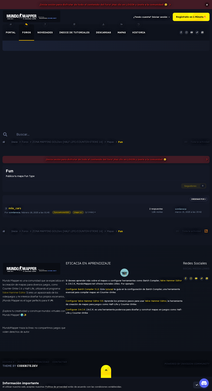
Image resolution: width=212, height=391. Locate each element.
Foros (26, 29)
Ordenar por (198, 200)
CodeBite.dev (27, 366)
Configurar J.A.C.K (75, 310)
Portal (11, 29)
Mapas (122, 29)
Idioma (8, 363)
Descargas (103, 29)
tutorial (109, 289)
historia (138, 29)
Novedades (45, 29)
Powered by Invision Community (187, 364)
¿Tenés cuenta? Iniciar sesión (151, 17)
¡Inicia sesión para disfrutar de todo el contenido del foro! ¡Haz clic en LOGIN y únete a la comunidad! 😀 (103, 4)
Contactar (60, 363)
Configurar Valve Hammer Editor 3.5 (84, 301)
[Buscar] (26, 135)
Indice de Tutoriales (74, 29)
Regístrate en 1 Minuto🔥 (191, 17)
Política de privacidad (33, 363)
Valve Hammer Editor (13, 293)
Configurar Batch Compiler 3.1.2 (82, 289)
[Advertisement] (106, 86)
